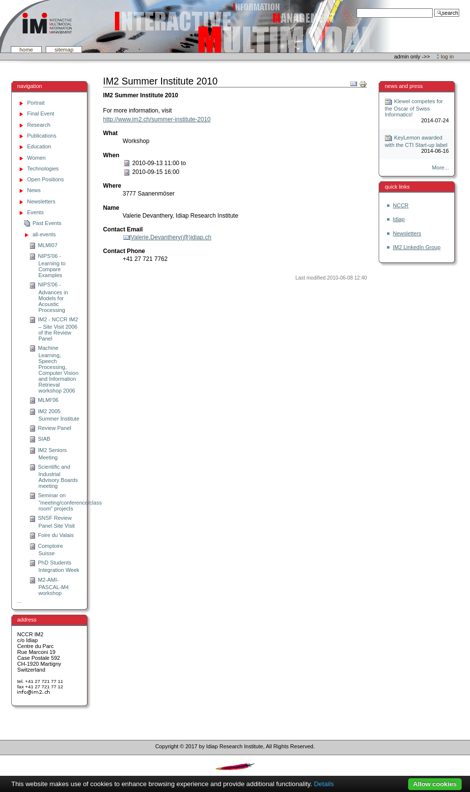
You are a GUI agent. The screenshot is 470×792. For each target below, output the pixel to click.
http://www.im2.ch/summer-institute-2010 (157, 119)
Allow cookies (435, 784)
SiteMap (64, 50)
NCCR (401, 205)
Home (26, 50)
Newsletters (407, 233)
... (19, 601)
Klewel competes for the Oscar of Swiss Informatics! (413, 107)
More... (440, 167)
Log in (447, 56)
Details (324, 784)
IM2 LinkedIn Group (417, 247)
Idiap (399, 219)
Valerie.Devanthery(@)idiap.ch (171, 237)
